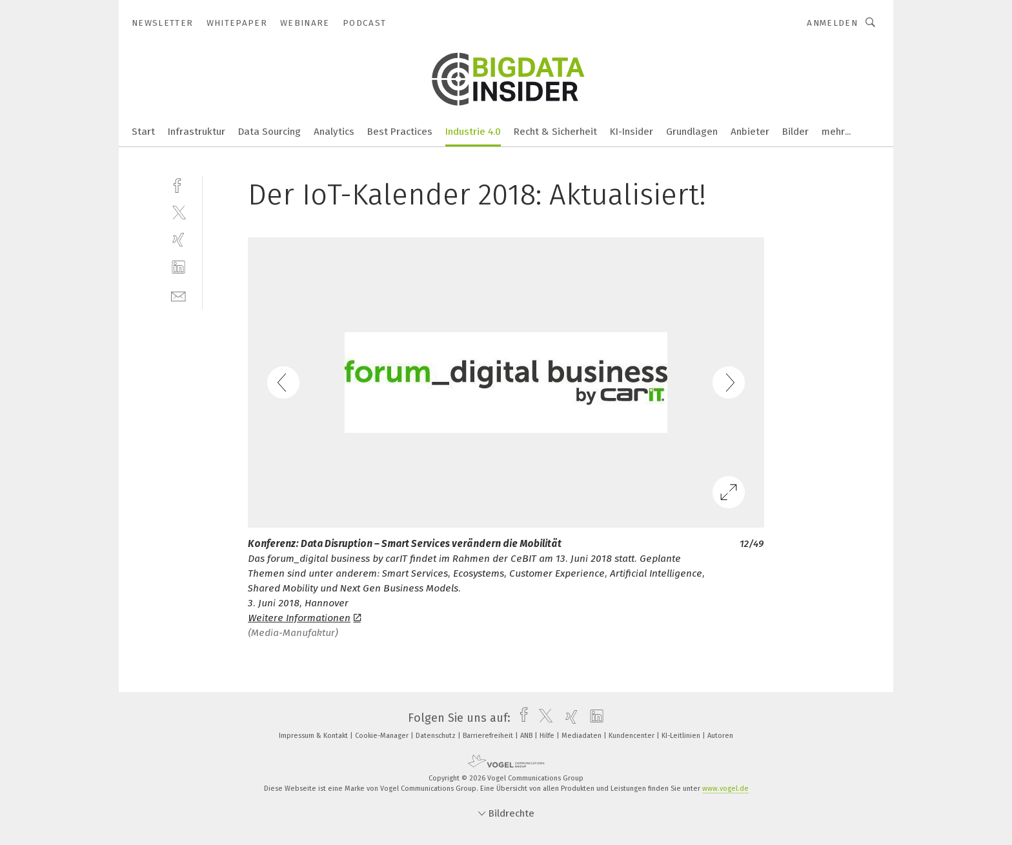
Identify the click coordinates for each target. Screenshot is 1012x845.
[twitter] (178, 212)
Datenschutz (437, 735)
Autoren (720, 735)
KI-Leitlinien (682, 735)
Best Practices (399, 131)
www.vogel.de (725, 788)
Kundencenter (632, 735)
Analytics (334, 131)
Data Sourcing (269, 131)
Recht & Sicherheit (555, 131)
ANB (527, 735)
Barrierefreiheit (489, 735)
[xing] (178, 240)
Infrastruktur (196, 131)
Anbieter (750, 131)
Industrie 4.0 (473, 131)
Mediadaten (582, 735)
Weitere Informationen (304, 618)
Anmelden (832, 22)
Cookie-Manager (382, 735)
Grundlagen (692, 131)
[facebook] (178, 184)
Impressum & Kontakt (314, 735)
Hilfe (548, 735)
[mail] (178, 295)
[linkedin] (178, 267)
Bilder (795, 131)
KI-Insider (631, 131)
